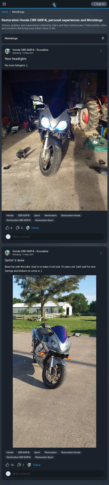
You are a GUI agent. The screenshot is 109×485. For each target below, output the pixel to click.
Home (5, 11)
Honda (10, 215)
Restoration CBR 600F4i (19, 220)
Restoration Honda (70, 215)
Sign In (99, 4)
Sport (37, 215)
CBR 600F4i (24, 215)
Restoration (51, 215)
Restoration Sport (44, 220)
